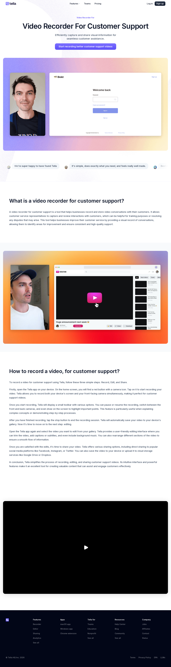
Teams (87, 3)
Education (92, 629)
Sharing (36, 633)
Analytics (37, 638)
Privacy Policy (145, 657)
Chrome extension (68, 633)
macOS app (65, 624)
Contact (145, 633)
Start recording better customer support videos (85, 46)
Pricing (98, 3)
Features (75, 3)
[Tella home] (11, 3)
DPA (155, 657)
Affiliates (146, 629)
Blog (117, 629)
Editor (35, 629)
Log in (150, 3)
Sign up (160, 3)
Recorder (37, 624)
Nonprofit (92, 633)
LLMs (163, 657)
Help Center (121, 624)
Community (121, 633)
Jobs (144, 624)
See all (36, 643)
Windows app (66, 629)
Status (146, 638)
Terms (132, 657)
